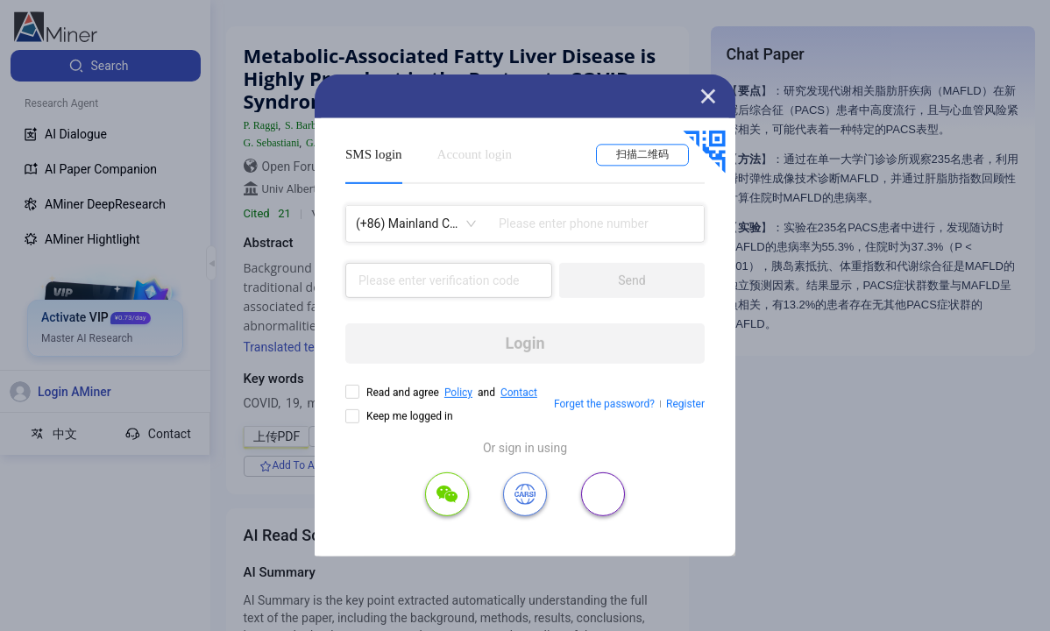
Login (524, 343)
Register (685, 404)
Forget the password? (604, 404)
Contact (518, 392)
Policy (458, 392)
